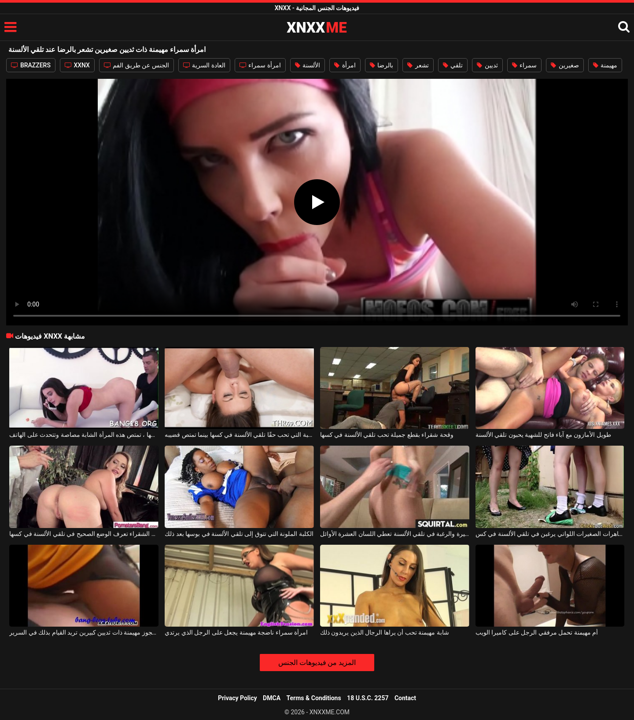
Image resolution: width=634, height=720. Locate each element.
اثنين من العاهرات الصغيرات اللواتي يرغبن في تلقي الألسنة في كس (550, 533)
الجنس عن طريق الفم (136, 65)
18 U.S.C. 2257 (367, 698)
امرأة (344, 65)
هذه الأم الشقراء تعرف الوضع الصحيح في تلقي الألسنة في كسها (83, 533)
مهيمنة (605, 65)
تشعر (417, 65)
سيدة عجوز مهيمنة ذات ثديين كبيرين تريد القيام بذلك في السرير (83, 632)
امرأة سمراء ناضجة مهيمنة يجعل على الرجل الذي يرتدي (236, 632)
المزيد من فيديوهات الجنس (317, 662)
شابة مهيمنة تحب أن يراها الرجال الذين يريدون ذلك (384, 632)
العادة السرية (204, 65)
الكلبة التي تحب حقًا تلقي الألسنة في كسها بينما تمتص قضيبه (239, 434)
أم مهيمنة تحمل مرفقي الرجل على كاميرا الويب (537, 632)
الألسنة (307, 65)
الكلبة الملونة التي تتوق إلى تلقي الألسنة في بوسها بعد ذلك (239, 533)
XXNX (77, 65)
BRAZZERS (31, 65)
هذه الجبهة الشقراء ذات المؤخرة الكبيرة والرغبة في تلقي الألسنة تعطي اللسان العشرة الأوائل (394, 533)
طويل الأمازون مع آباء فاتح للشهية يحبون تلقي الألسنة (543, 434)
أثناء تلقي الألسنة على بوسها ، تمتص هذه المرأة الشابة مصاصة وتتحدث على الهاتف (83, 434)
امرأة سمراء (260, 65)
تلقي (453, 65)
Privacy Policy (237, 698)
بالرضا (381, 65)
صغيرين (565, 65)
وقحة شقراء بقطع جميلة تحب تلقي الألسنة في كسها (386, 434)
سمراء (524, 65)
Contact (405, 698)
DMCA (271, 698)
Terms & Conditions (314, 698)
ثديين (487, 65)
